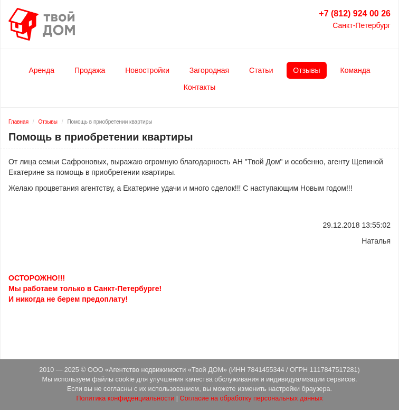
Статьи (261, 70)
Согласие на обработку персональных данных (251, 398)
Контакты (199, 87)
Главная (18, 122)
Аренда (41, 70)
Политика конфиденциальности (125, 398)
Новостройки (147, 70)
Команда (355, 70)
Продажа (89, 70)
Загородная (209, 70)
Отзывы (306, 70)
